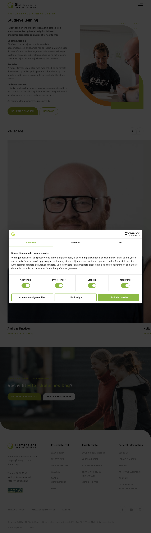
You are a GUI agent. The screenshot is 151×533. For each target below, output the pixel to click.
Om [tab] (120, 242)
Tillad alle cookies (118, 297)
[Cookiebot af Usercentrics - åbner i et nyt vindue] (127, 234)
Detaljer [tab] (75, 242)
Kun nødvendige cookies (32, 297)
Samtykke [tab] (31, 242)
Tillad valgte (75, 297)
